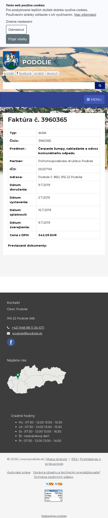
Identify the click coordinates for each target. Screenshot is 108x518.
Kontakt (9, 73)
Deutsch (52, 73)
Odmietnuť (16, 30)
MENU (94, 99)
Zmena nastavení (19, 21)
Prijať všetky (17, 39)
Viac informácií (85, 15)
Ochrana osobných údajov (53, 477)
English (39, 73)
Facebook (25, 73)
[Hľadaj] (49, 85)
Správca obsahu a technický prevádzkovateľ (66, 472)
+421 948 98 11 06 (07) (28, 327)
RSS (74, 459)
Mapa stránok (56, 459)
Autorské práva (18, 472)
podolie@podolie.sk (27, 333)
